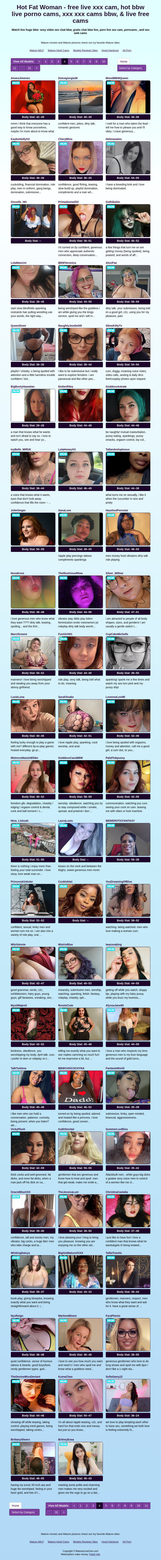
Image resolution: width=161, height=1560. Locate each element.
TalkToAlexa (18, 1068)
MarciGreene (19, 634)
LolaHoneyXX (67, 449)
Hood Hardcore (110, 50)
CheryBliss (65, 139)
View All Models (23, 61)
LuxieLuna (17, 696)
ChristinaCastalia (117, 1192)
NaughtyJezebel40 (70, 325)
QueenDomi (18, 325)
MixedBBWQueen (117, 78)
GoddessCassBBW (70, 757)
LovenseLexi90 (115, 696)
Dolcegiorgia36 (68, 78)
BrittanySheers (20, 1439)
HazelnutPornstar (117, 510)
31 (29, 68)
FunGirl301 (65, 634)
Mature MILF (37, 50)
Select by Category (131, 68)
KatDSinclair (66, 1129)
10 (103, 61)
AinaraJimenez (20, 78)
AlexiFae (111, 262)
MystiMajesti (19, 1005)
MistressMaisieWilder (24, 757)
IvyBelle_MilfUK (21, 449)
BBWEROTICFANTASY (120, 820)
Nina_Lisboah (20, 820)
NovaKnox (17, 573)
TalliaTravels (114, 1252)
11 (14, 68)
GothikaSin (113, 201)
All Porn (127, 50)
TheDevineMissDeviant (25, 1376)
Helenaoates (114, 139)
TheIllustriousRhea (70, 573)
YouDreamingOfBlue (119, 881)
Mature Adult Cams (58, 50)
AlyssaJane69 (115, 1005)
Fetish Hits (94, 1554)
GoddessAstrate (116, 386)
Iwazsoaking (114, 944)
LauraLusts (65, 820)
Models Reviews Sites (85, 50)
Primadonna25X (68, 201)
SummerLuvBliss (117, 1129)
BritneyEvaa (66, 1439)
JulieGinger (18, 510)
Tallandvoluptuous (118, 449)
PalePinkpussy (115, 757)
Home (123, 61)
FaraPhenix (113, 1315)
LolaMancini (19, 262)
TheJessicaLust (68, 1192)
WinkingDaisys (20, 1252)
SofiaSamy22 (114, 1376)
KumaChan (65, 1376)
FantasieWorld (115, 1068)
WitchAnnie (18, 944)
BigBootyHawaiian (23, 386)
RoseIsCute (65, 1005)
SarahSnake (66, 696)
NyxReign (17, 1315)
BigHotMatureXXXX (70, 1252)
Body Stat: (33, 117)
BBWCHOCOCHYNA (71, 1068)
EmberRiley (65, 386)
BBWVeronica (67, 262)
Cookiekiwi (65, 881)
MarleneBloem (67, 1315)
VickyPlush (18, 1129)
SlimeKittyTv (114, 325)
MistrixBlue (65, 944)
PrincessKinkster (22, 881)
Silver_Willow (114, 573)
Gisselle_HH (19, 201)
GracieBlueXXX (21, 1192)
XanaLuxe (64, 510)
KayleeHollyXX (20, 139)
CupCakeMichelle (117, 634)
